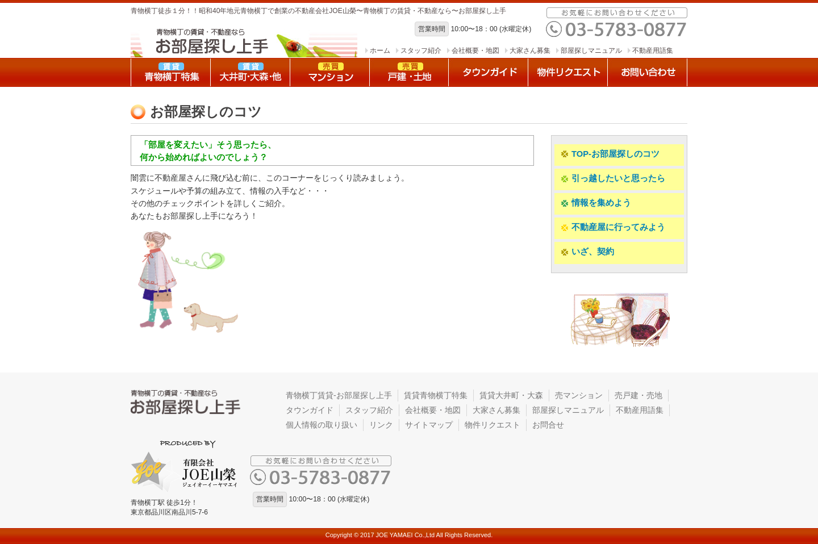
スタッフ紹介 (420, 51)
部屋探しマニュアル (591, 51)
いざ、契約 (587, 252)
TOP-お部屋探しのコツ (610, 154)
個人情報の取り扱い (321, 424)
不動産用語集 (652, 51)
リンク (381, 424)
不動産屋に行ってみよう (612, 227)
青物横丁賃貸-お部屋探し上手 (339, 395)
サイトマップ (429, 424)
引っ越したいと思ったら (612, 178)
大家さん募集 (530, 51)
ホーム (380, 51)
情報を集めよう (595, 203)
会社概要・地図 (475, 51)
